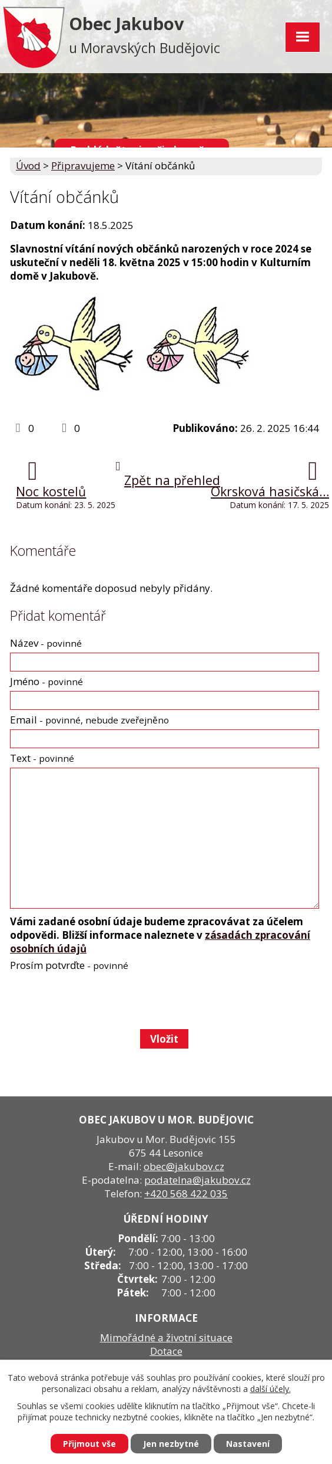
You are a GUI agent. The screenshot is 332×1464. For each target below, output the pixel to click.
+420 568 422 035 (186, 1193)
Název (46, 643)
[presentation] (98, 1000)
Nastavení (248, 1443)
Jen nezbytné (171, 1443)
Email (89, 719)
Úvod (28, 165)
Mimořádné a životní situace (166, 1337)
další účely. (270, 1388)
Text (42, 758)
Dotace (166, 1351)
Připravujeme (83, 165)
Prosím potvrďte (69, 965)
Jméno (46, 681)
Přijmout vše (89, 1443)
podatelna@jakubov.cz (197, 1180)
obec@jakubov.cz (184, 1166)
